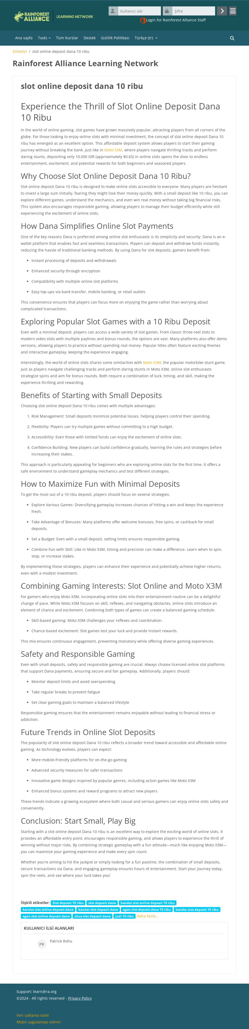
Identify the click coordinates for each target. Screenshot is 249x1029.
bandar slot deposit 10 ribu (197, 909)
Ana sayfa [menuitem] (24, 37)
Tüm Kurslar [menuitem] (67, 37)
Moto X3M (113, 149)
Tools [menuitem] (42, 37)
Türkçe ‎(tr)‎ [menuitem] (144, 37)
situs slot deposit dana (92, 916)
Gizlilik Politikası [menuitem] (115, 37)
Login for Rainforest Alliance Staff (172, 20)
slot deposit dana (102, 903)
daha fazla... (148, 915)
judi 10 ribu (124, 916)
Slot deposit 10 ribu (68, 903)
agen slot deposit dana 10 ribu (147, 909)
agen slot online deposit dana (46, 916)
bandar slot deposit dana (98, 909)
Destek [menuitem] (90, 37)
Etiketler (20, 51)
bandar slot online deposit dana (48, 909)
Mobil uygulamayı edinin (39, 1021)
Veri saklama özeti (33, 1015)
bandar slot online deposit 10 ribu (148, 903)
